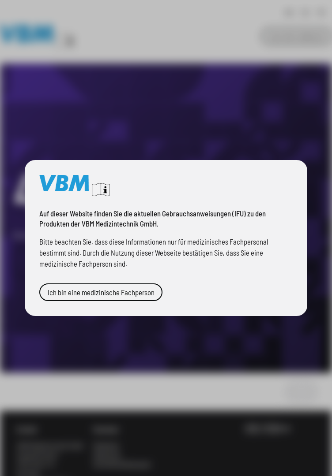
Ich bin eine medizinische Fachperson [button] (87, 287)
